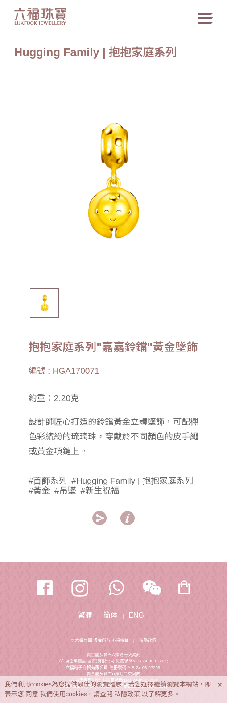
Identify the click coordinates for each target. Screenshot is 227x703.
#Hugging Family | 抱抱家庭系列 (132, 480)
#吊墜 (65, 490)
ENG (136, 615)
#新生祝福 (99, 490)
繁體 (85, 615)
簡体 (110, 615)
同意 (31, 694)
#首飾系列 (48, 480)
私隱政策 (147, 640)
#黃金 (39, 490)
